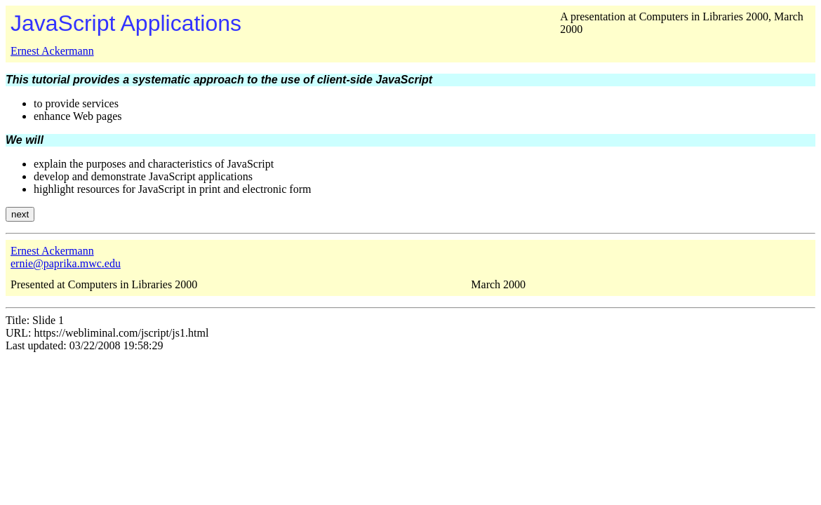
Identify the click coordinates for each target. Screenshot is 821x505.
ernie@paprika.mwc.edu (66, 263)
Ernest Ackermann (52, 51)
